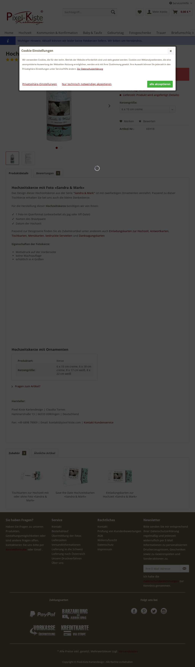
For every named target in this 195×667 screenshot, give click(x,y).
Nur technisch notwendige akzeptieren (87, 84)
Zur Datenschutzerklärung (90, 68)
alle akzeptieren (159, 84)
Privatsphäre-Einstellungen (39, 84)
